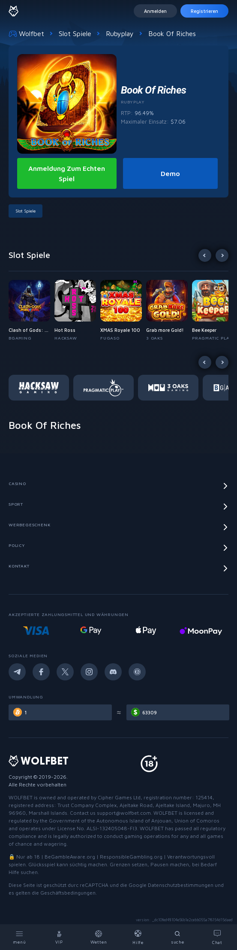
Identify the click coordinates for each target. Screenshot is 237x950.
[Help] (138, 937)
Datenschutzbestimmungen (180, 885)
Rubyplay (120, 33)
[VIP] (59, 937)
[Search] (178, 937)
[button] (31, 310)
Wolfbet (26, 33)
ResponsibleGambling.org (131, 856)
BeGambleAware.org (70, 856)
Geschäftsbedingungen (68, 892)
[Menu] (19, 937)
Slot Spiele (75, 33)
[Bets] (98, 937)
